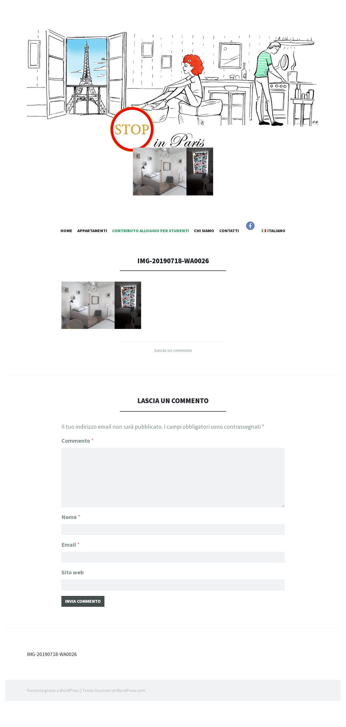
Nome (70, 532)
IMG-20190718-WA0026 (55, 674)
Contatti (229, 248)
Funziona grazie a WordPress (53, 711)
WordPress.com (130, 711)
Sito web (72, 590)
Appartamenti (92, 248)
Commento (77, 458)
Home (66, 248)
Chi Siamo (204, 248)
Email (70, 561)
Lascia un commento (173, 368)
